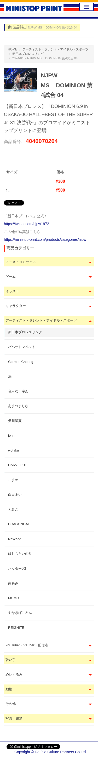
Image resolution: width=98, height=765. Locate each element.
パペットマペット (21, 347)
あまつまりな (18, 406)
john (11, 435)
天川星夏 (15, 421)
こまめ (13, 480)
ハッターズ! (17, 568)
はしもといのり (20, 554)
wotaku (13, 450)
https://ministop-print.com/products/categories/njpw (45, 239)
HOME (12, 49)
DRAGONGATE (20, 524)
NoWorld (14, 539)
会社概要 (84, 760)
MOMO (13, 598)
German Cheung (20, 362)
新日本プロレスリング (25, 332)
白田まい (15, 494)
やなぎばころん (20, 613)
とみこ (13, 509)
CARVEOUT (17, 465)
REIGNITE (16, 628)
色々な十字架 (18, 391)
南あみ (13, 583)
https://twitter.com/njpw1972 (26, 224)
